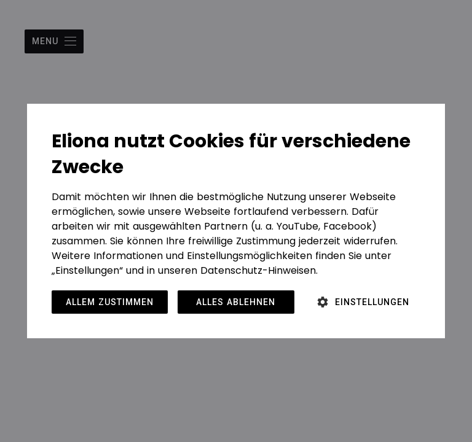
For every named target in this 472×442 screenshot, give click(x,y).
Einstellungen (372, 302)
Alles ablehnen (235, 302)
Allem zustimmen (110, 302)
